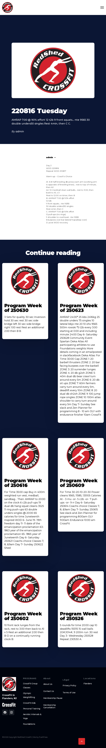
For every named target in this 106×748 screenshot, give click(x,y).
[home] (7, 7)
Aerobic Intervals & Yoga (32, 716)
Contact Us (48, 691)
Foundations (29, 724)
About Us (47, 684)
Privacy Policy (69, 685)
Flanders (88, 683)
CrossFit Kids (29, 703)
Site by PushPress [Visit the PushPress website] (40, 737)
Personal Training (31, 708)
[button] (81, 741)
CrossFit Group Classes (30, 685)
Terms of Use (69, 692)
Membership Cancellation (49, 706)
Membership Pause (53, 698)
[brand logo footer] (9, 684)
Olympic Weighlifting (29, 695)
